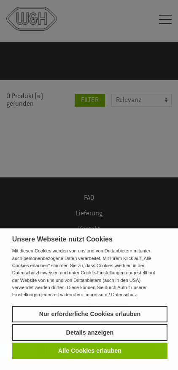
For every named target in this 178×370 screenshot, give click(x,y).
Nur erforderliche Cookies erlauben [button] (90, 314)
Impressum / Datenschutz (110, 294)
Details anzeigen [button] (90, 332)
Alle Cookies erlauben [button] (89, 350)
